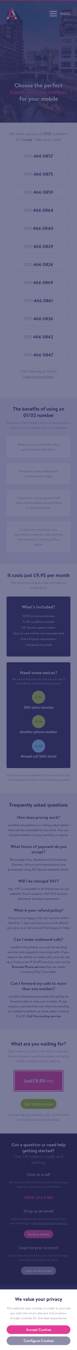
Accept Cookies (38, 1329)
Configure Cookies (39, 1340)
